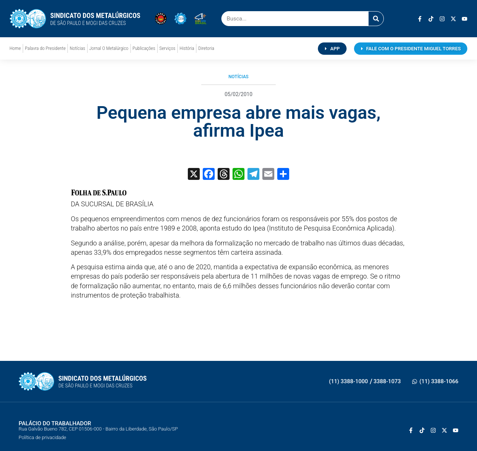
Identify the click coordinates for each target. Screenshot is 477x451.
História (187, 48)
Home (15, 48)
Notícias (77, 48)
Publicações (144, 48)
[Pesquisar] (376, 19)
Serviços (167, 48)
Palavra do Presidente (45, 48)
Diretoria (206, 48)
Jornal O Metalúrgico (109, 48)
